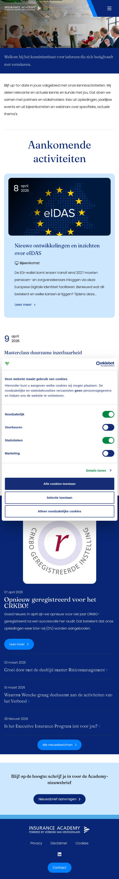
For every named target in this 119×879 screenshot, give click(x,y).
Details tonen (96, 470)
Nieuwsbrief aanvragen (59, 799)
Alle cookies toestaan (59, 483)
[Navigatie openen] (109, 8)
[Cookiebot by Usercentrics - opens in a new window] (96, 364)
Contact (60, 867)
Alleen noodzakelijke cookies (59, 511)
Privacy (36, 843)
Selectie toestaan (59, 497)
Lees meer (25, 304)
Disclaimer (59, 843)
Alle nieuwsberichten (59, 745)
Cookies (81, 843)
